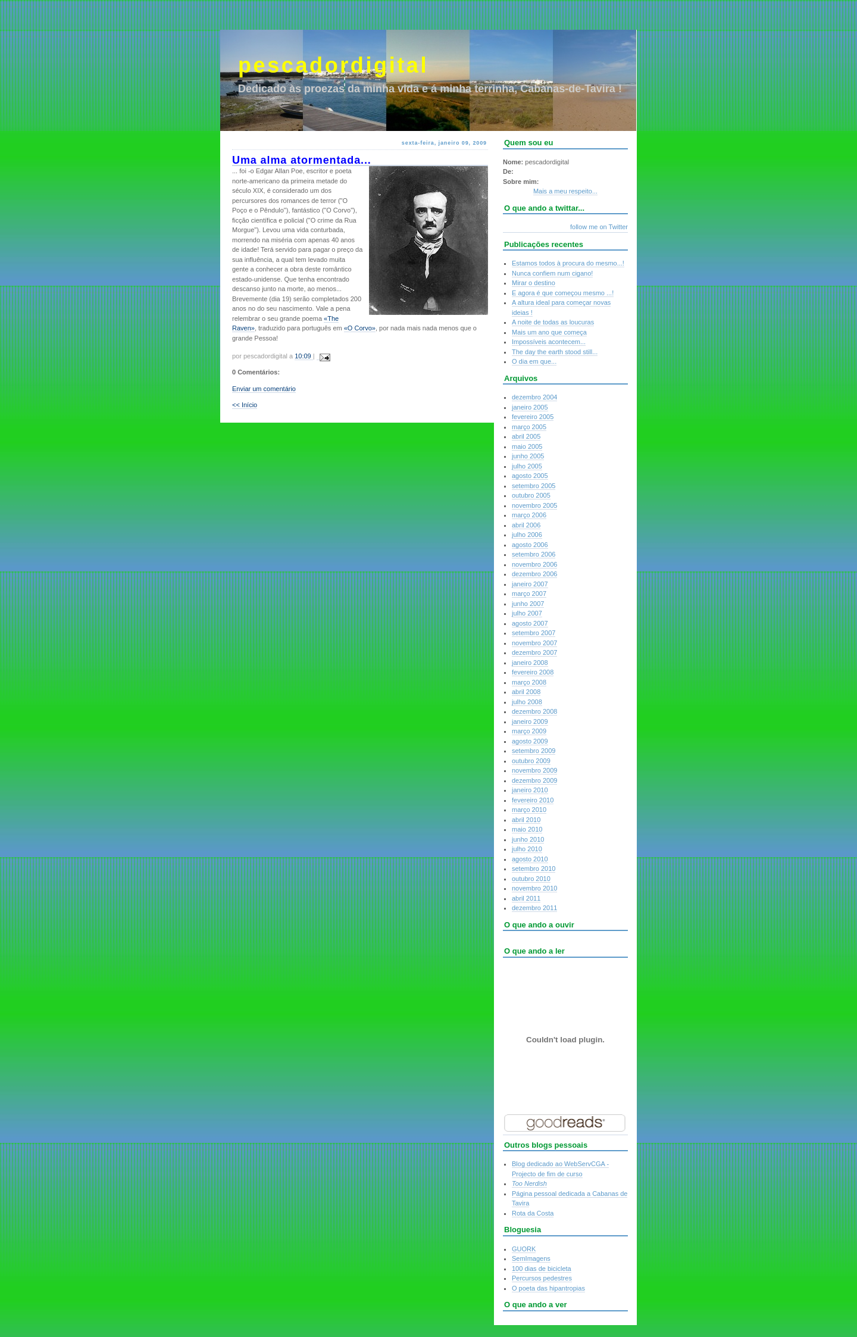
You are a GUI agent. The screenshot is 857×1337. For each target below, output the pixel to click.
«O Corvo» (360, 328)
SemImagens (531, 1258)
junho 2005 (528, 456)
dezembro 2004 (534, 397)
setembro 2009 (533, 750)
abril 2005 (526, 436)
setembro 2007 (533, 632)
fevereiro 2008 (532, 672)
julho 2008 (527, 701)
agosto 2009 (530, 741)
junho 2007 (528, 603)
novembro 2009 (534, 770)
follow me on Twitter (599, 226)
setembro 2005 (533, 485)
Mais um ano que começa (549, 332)
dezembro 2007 (534, 652)
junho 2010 (528, 839)
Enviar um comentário (264, 388)
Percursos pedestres (542, 1278)
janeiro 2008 (530, 662)
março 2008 (529, 682)
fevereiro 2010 (532, 800)
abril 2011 (526, 898)
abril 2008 (526, 691)
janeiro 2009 (530, 721)
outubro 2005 (531, 495)
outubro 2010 (531, 878)
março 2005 (529, 426)
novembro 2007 (534, 642)
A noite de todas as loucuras (553, 322)
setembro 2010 (533, 868)
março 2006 (529, 514)
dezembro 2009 (534, 780)
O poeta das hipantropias (548, 1288)
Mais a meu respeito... (565, 191)
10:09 (304, 356)
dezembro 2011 (534, 907)
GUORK (524, 1248)
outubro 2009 (531, 760)
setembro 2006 (533, 554)
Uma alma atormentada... (301, 160)
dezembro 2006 (534, 573)
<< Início (244, 404)
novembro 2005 (534, 505)
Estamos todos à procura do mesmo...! (568, 263)
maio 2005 (527, 446)
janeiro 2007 (530, 584)
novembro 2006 (534, 564)
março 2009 (529, 731)
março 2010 (529, 809)
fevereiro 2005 (532, 416)
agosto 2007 (530, 623)
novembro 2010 (534, 888)
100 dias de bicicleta (541, 1268)
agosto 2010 (530, 859)
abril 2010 (526, 819)
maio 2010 (527, 829)
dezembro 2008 (534, 711)
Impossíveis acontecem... (549, 341)
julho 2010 (527, 848)
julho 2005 (527, 466)
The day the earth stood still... (555, 351)
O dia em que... (534, 361)
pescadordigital (333, 65)
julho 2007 (527, 613)
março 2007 (529, 593)
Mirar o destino (533, 282)
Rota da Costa (532, 1213)
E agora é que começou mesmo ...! (563, 292)
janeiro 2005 (530, 407)
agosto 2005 (530, 475)
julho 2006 (527, 534)
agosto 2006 (530, 544)
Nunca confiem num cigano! (552, 273)
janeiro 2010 (530, 790)
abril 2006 (526, 525)
